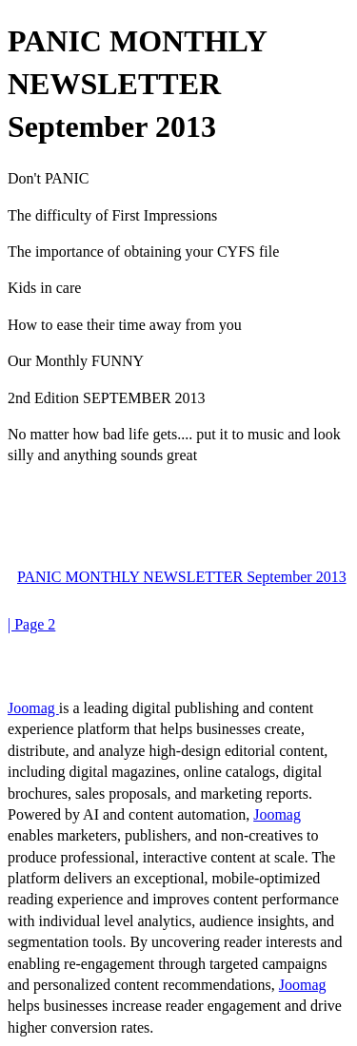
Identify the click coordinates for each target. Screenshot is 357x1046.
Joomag (33, 708)
